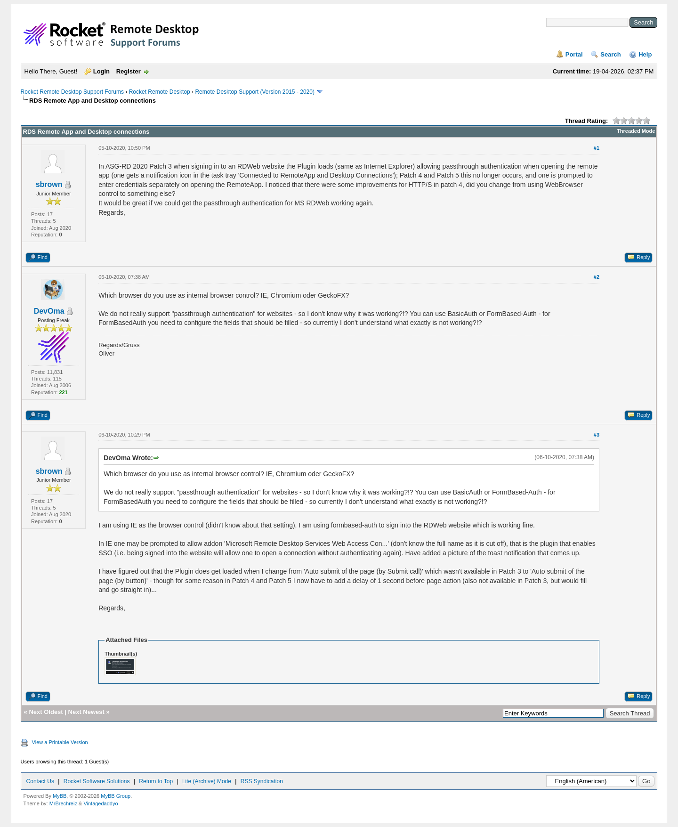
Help (645, 54)
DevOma (49, 311)
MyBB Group (115, 796)
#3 (596, 435)
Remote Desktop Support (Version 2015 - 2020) (254, 92)
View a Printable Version (60, 742)
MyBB (59, 796)
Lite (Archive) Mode (206, 781)
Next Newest (86, 711)
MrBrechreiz (63, 803)
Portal (574, 54)
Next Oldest (46, 711)
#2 (596, 277)
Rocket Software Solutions (97, 781)
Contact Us (40, 781)
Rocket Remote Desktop (159, 92)
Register (128, 71)
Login (101, 71)
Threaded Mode (636, 131)
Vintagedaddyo (100, 803)
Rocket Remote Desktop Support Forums (72, 92)
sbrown (49, 184)
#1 (596, 148)
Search (610, 54)
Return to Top (156, 781)
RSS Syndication (262, 781)
